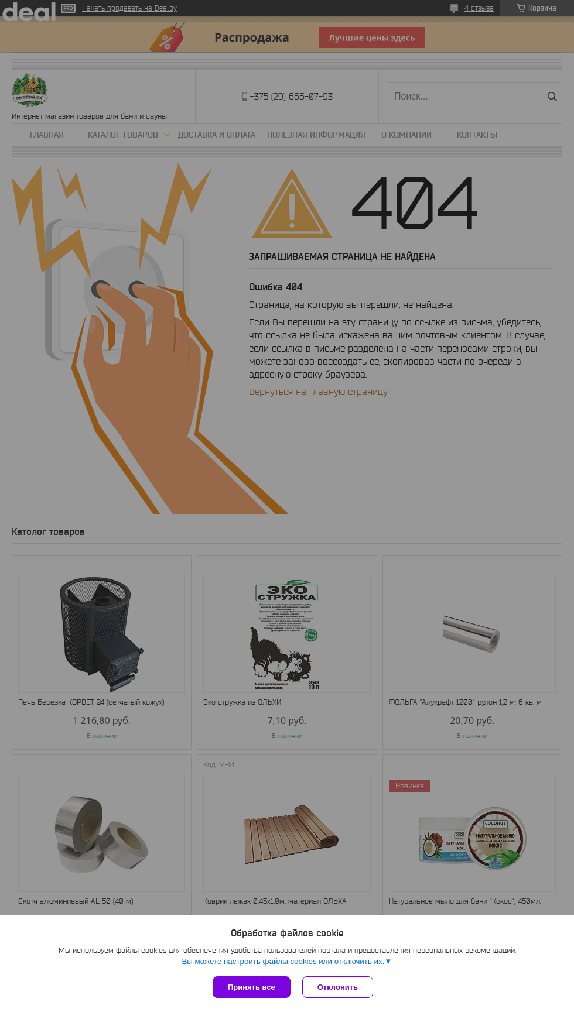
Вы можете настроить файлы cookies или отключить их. (283, 961)
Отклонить (337, 987)
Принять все (251, 987)
